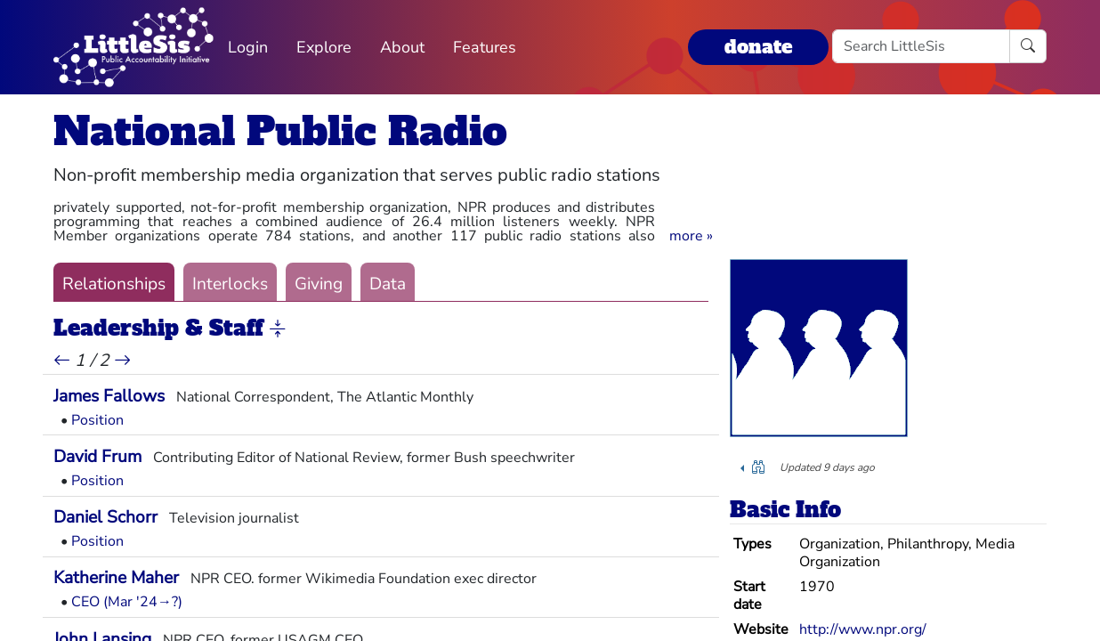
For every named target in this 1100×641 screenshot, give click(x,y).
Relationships (114, 284)
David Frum (97, 456)
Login (248, 47)
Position (97, 420)
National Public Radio (280, 131)
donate (758, 47)
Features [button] (484, 47)
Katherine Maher (116, 577)
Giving (319, 284)
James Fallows (109, 396)
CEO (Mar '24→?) (126, 602)
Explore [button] (324, 47)
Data (387, 284)
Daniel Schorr (105, 517)
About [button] (402, 47)
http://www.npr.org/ (862, 629)
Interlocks (230, 284)
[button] (691, 236)
